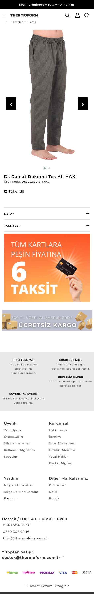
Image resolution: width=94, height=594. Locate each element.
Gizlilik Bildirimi (62, 450)
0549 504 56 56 (16, 525)
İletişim (55, 437)
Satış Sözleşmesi (62, 443)
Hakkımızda (58, 430)
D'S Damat (57, 485)
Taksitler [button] (12, 225)
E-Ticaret (32, 586)
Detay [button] (9, 213)
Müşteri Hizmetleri (19, 485)
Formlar (10, 498)
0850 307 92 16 (15, 532)
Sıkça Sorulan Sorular (21, 492)
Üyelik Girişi (13, 437)
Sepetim (10, 456)
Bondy (54, 498)
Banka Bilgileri (61, 463)
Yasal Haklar (58, 456)
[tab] (47, 213)
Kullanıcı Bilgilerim (19, 450)
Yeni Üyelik (12, 430)
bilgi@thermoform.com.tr (25, 538)
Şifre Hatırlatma (17, 443)
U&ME (53, 492)
